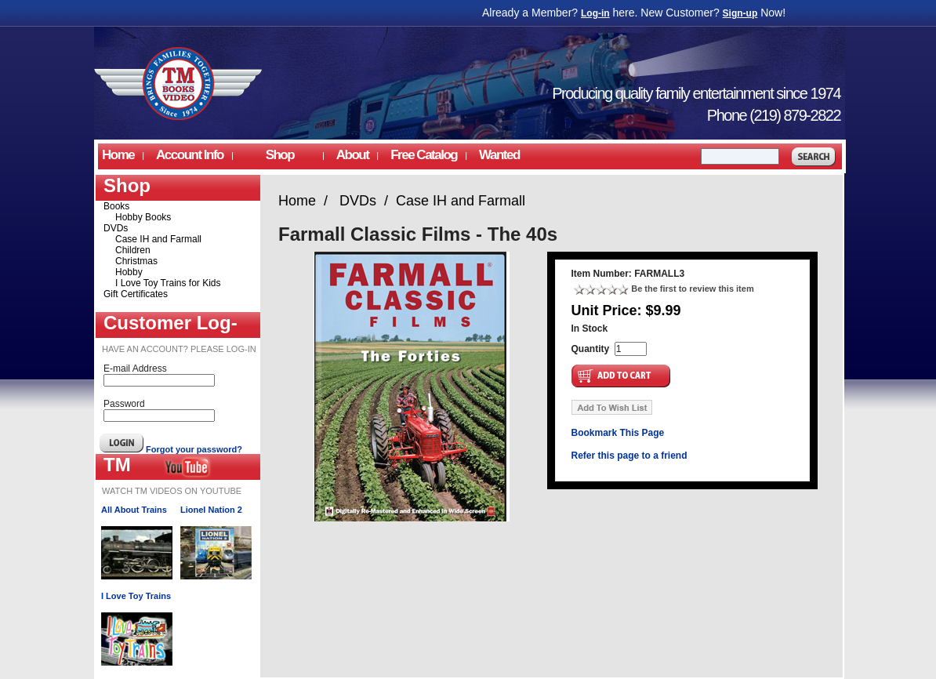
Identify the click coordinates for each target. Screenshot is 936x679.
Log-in (595, 13)
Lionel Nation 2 (211, 509)
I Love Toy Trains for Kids (168, 283)
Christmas (136, 261)
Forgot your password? (194, 449)
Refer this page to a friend (629, 455)
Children (133, 250)
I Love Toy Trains (136, 596)
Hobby (129, 272)
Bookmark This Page (618, 432)
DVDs (115, 228)
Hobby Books (143, 217)
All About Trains (134, 509)
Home (118, 154)
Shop (279, 154)
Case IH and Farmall (158, 239)
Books (116, 206)
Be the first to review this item (692, 288)
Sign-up (740, 13)
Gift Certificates (135, 294)
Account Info (189, 154)
